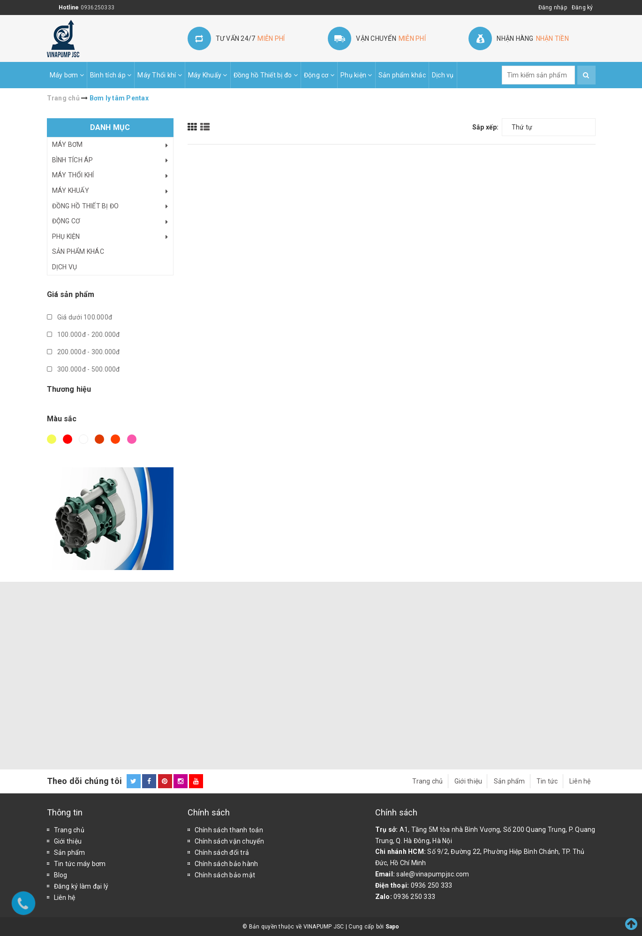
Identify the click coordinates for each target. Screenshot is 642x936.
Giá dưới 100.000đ (80, 317)
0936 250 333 (432, 885)
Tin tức (547, 781)
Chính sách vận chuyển (229, 841)
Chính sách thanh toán (229, 830)
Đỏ (67, 439)
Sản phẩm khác (402, 75)
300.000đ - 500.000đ (83, 369)
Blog (61, 875)
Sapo (392, 926)
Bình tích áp (111, 75)
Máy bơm (67, 75)
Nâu (99, 439)
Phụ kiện (356, 75)
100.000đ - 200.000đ (83, 334)
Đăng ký (582, 7)
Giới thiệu (468, 781)
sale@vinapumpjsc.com (432, 874)
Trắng (83, 439)
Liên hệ (580, 781)
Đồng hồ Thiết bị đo (266, 75)
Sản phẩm (509, 781)
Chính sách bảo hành (226, 864)
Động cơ (319, 75)
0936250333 (98, 7)
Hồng (131, 439)
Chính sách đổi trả (222, 852)
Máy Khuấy (207, 75)
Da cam (115, 439)
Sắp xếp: (485, 127)
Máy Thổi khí (159, 75)
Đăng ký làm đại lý (81, 886)
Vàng (51, 439)
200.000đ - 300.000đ (83, 352)
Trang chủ (427, 781)
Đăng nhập (552, 7)
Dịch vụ (443, 75)
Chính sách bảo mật (225, 875)
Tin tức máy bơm (80, 864)
